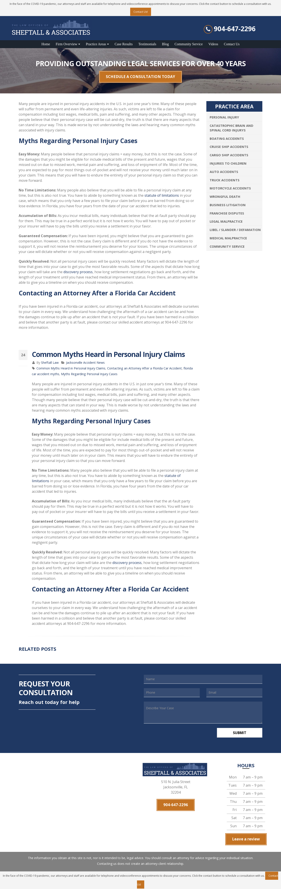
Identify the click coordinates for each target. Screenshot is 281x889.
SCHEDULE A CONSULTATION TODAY (140, 76)
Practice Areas (96, 44)
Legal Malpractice (226, 221)
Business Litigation (228, 205)
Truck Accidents (225, 180)
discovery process (78, 271)
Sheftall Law (50, 362)
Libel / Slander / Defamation (235, 229)
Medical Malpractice (228, 238)
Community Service (189, 44)
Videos (213, 44)
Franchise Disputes (227, 213)
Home (45, 44)
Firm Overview (66, 44)
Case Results (124, 44)
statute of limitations (161, 195)
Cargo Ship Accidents (229, 155)
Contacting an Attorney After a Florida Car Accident (144, 368)
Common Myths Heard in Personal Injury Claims (70, 368)
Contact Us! (140, 12)
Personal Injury (224, 117)
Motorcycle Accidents (230, 188)
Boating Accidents (227, 138)
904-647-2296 (235, 28)
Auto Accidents (224, 171)
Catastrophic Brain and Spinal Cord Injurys (231, 127)
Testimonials (147, 44)
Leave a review (246, 839)
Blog (165, 44)
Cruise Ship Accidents (229, 146)
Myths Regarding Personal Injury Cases (89, 374)
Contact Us (232, 44)
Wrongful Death (225, 196)
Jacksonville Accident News (85, 362)
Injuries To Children (228, 163)
